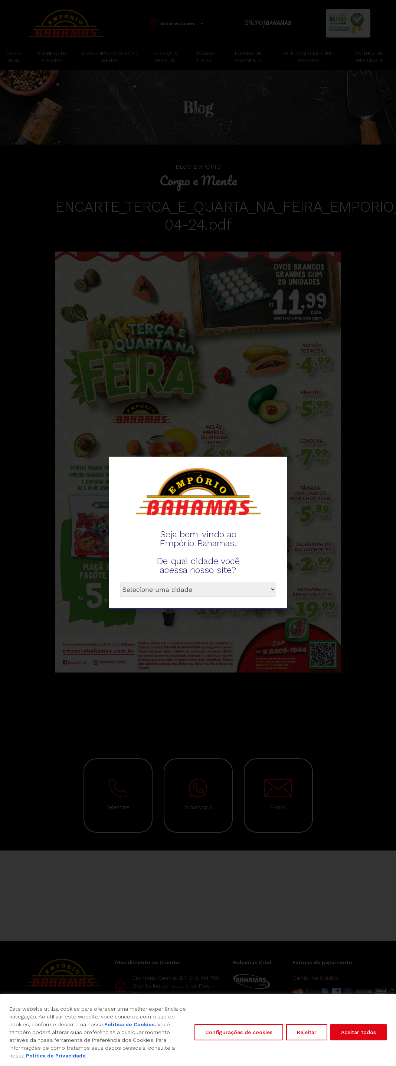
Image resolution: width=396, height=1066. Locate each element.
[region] (198, 1030)
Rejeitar (307, 1032)
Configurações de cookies (238, 1032)
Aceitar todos (358, 1032)
